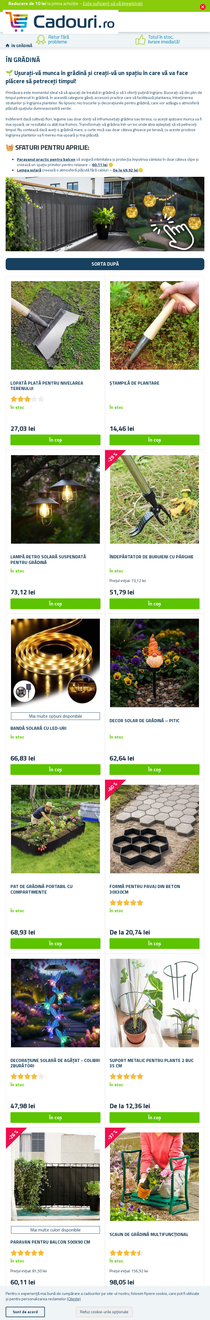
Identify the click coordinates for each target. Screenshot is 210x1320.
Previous (4, 40)
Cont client (158, 28)
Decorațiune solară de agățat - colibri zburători (55, 1063)
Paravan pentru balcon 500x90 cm (50, 1242)
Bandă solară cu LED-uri (38, 728)
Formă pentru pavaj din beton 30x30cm (145, 889)
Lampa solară (29, 170)
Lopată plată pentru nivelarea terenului (46, 385)
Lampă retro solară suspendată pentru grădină (48, 559)
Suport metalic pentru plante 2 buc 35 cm (152, 1063)
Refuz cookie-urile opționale (104, 1312)
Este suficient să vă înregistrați (113, 3)
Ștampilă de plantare (134, 383)
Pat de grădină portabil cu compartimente (41, 889)
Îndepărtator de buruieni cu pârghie (152, 556)
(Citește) (74, 1299)
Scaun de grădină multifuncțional (149, 1234)
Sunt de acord (25, 1312)
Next (206, 40)
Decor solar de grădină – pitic (145, 720)
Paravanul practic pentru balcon (46, 159)
